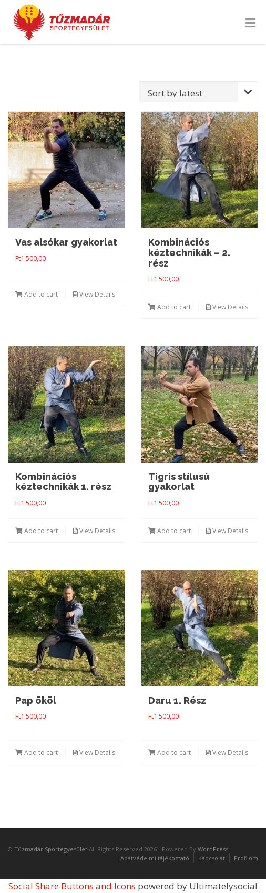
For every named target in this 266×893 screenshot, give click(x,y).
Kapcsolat (211, 858)
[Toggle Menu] (250, 23)
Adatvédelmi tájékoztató (154, 858)
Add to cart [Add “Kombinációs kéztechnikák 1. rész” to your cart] (36, 530)
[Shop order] (198, 91)
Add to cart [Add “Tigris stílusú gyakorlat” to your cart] (169, 530)
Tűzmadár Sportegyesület (50, 849)
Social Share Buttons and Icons (72, 886)
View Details (94, 294)
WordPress (213, 849)
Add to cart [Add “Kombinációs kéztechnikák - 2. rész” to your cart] (169, 306)
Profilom (246, 858)
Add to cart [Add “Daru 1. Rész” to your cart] (169, 752)
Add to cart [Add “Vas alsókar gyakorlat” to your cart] (36, 294)
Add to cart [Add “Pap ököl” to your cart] (36, 752)
